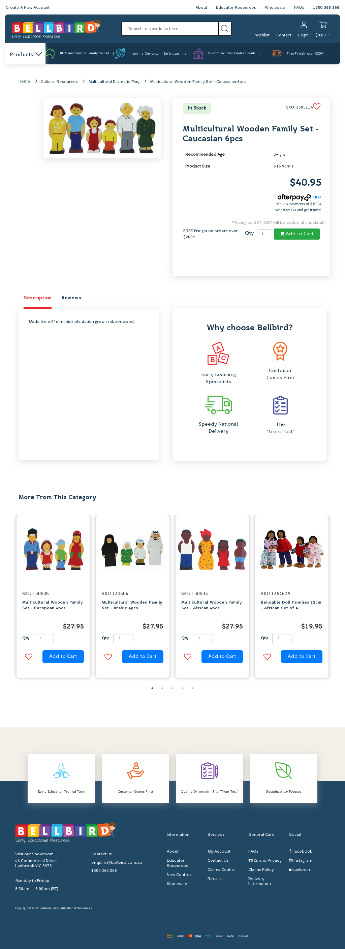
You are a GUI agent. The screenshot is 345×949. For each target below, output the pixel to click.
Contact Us (218, 861)
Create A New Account (28, 8)
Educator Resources (236, 8)
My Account (219, 852)
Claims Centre (221, 870)
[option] (53, 598)
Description (38, 298)
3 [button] (172, 688)
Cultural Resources (59, 82)
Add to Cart (297, 234)
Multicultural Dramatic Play (113, 82)
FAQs (299, 8)
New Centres (179, 875)
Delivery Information (259, 881)
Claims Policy (261, 870)
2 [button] (162, 688)
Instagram (300, 860)
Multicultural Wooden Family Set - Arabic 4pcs (132, 605)
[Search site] (224, 29)
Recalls (215, 879)
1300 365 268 (326, 8)
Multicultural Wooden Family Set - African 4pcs (211, 605)
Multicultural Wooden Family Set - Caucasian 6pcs (198, 82)
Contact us (101, 854)
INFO (299, 197)
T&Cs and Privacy (265, 861)
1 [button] (152, 688)
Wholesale (275, 8)
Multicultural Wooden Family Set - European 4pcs (52, 605)
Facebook (300, 851)
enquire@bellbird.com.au (116, 863)
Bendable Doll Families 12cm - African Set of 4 (291, 605)
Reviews (71, 298)
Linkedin (299, 869)
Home (24, 82)
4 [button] (182, 688)
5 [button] (192, 688)
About (201, 8)
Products (25, 55)
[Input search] (170, 29)
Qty (249, 233)
